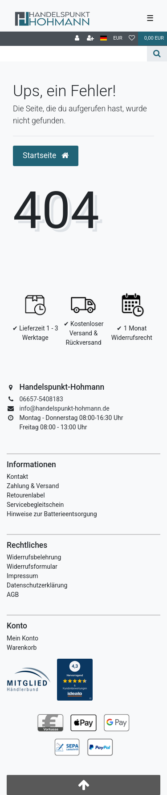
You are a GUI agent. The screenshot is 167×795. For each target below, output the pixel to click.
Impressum (22, 575)
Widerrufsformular (32, 566)
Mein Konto (22, 638)
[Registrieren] (90, 39)
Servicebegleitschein (35, 504)
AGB (13, 594)
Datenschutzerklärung (37, 585)
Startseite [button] (46, 155)
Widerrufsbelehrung (34, 557)
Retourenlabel (26, 495)
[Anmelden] (77, 39)
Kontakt (17, 476)
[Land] (103, 38)
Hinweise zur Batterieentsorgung (52, 514)
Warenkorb (22, 647)
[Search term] (73, 53)
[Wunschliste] (132, 39)
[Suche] (157, 53)
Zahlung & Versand (33, 485)
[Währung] (118, 38)
